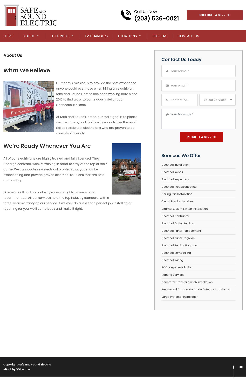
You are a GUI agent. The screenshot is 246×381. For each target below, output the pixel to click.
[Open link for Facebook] (233, 367)
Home (8, 36)
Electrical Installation (175, 165)
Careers (160, 36)
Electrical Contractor (175, 216)
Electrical (59, 36)
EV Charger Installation (177, 267)
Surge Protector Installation (179, 297)
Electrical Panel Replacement (181, 231)
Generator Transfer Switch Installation (187, 282)
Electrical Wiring (172, 260)
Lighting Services (172, 275)
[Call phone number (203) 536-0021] (149, 15)
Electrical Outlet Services (178, 223)
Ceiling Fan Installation (176, 194)
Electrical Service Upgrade (179, 245)
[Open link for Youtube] (241, 367)
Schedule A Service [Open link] (214, 15)
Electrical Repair (172, 172)
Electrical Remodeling (176, 253)
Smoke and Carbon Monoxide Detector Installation (195, 289)
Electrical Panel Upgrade (178, 238)
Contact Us (188, 36)
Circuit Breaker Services (177, 201)
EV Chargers (96, 36)
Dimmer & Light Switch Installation (184, 209)
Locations (127, 36)
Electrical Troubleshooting (179, 187)
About (29, 36)
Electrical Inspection (175, 179)
